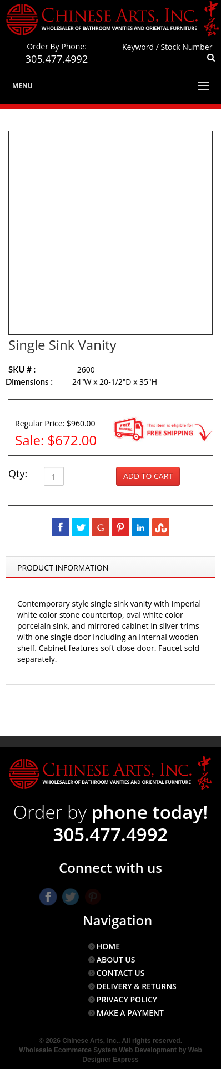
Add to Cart (148, 476)
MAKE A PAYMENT (130, 1012)
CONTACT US (121, 973)
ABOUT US (116, 959)
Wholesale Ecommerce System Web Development (98, 1050)
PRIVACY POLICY (127, 999)
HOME (108, 946)
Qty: (17, 473)
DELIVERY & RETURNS (137, 986)
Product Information (62, 567)
